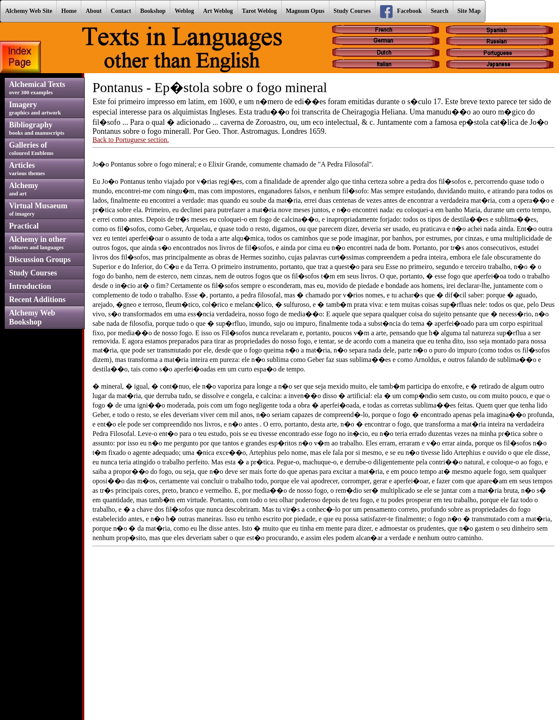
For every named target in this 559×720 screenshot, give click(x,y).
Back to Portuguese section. (130, 139)
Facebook (401, 11)
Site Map (469, 11)
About (93, 11)
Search (439, 11)
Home (69, 11)
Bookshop (153, 11)
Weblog (184, 11)
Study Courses (352, 11)
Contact (121, 11)
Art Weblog (218, 11)
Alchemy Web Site (28, 11)
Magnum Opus (305, 11)
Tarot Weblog (259, 11)
